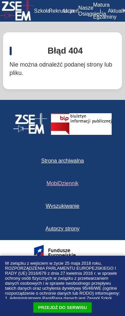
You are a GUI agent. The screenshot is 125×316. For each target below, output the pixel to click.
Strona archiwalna (62, 160)
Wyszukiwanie (62, 206)
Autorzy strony (62, 228)
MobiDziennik (62, 183)
